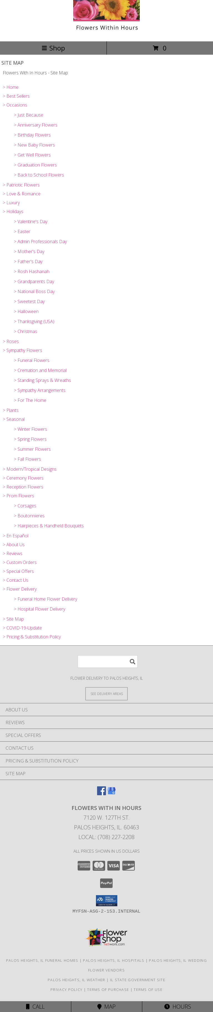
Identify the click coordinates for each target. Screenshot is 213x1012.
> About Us (14, 545)
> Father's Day (28, 261)
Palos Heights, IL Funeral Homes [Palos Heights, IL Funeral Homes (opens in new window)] (42, 960)
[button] (106, 900)
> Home (11, 87)
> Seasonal (14, 419)
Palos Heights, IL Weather (76, 979)
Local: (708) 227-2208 (106, 837)
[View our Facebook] (101, 793)
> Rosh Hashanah (31, 271)
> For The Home (30, 400)
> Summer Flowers (32, 449)
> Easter (22, 231)
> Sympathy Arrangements (39, 390)
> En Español (15, 536)
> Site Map (13, 619)
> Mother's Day (29, 251)
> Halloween (26, 311)
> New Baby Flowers (34, 145)
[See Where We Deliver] (106, 693)
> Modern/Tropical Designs (30, 469)
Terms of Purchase (108, 989)
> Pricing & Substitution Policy (32, 637)
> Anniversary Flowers (35, 125)
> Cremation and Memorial (40, 370)
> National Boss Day (34, 291)
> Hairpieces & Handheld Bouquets (49, 526)
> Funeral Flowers (31, 360)
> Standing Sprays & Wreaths (42, 380)
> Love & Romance (21, 194)
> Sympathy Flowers (22, 350)
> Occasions (15, 105)
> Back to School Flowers (39, 175)
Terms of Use (148, 989)
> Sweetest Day (29, 301)
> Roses (11, 341)
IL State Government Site (137, 979)
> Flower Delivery (20, 589)
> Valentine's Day (30, 221)
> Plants (11, 410)
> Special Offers (18, 571)
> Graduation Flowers (35, 165)
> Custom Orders (20, 562)
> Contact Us (15, 580)
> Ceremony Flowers (23, 478)
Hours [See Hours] (177, 1006)
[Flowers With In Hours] (106, 33)
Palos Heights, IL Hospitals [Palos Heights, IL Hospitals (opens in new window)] (113, 960)
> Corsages (25, 506)
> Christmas (25, 331)
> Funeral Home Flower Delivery (45, 599)
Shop (53, 47)
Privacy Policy (66, 989)
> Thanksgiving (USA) (34, 321)
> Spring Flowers (30, 439)
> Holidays (13, 211)
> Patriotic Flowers (21, 185)
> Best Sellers (16, 96)
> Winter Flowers (30, 429)
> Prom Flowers (18, 496)
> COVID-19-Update (22, 628)
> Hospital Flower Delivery (39, 609)
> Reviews (12, 553)
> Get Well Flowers (32, 155)
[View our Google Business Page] (111, 793)
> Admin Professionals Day (40, 241)
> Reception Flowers (23, 487)
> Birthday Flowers (32, 135)
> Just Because (28, 115)
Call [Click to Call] (35, 1006)
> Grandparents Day (34, 281)
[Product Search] (108, 661)
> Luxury (11, 203)
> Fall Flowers (27, 459)
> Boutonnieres (29, 516)
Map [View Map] (106, 1006)
